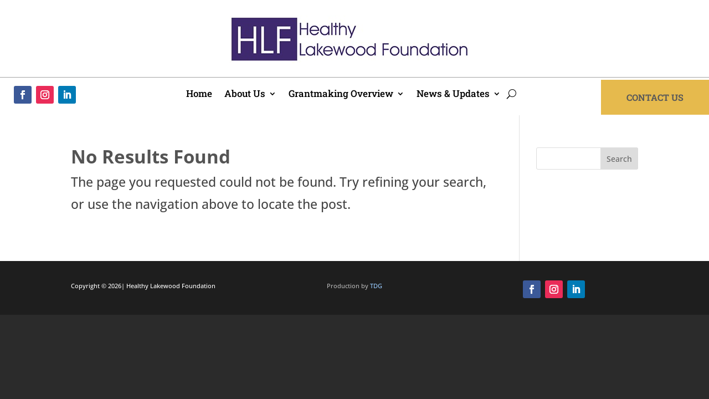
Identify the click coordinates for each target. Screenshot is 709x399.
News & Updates (453, 95)
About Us (244, 95)
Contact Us (655, 97)
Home (199, 95)
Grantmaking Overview (341, 95)
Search (619, 159)
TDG (376, 286)
